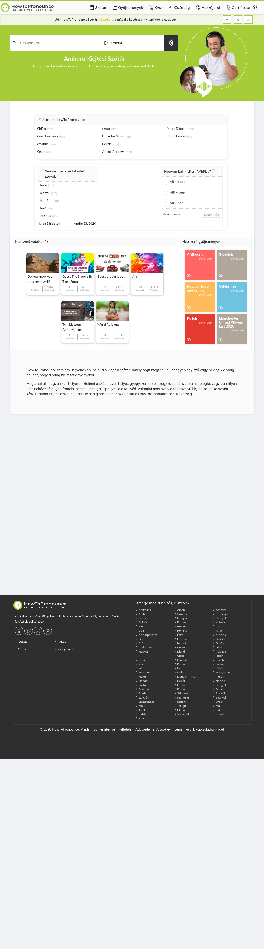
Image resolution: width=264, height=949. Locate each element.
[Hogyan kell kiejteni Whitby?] (213, 172)
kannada (181, 660)
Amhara (219, 609)
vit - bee (176, 203)
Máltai (141, 676)
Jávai (140, 660)
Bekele (106, 144)
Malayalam (221, 672)
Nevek (20, 649)
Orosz (218, 689)
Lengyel (219, 685)
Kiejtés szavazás (171, 214)
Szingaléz (181, 693)
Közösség (178, 7)
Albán (179, 609)
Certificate (237, 7)
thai (217, 706)
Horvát (180, 626)
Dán (140, 630)
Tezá (42, 208)
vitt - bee (177, 192)
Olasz (179, 655)
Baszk (141, 618)
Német (180, 643)
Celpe (41, 151)
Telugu (180, 706)
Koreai (180, 664)
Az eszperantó (146, 635)
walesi (218, 714)
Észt (178, 635)
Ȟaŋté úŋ (45, 200)
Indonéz (219, 651)
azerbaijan (221, 614)
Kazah (218, 660)
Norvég (219, 680)
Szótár (97, 7)
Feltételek (125, 729)
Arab (140, 614)
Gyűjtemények (127, 7)
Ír (138, 655)
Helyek (60, 642)
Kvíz (155, 7)
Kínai (140, 626)
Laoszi (218, 664)
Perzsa (180, 685)
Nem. (218, 647)
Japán (218, 655)
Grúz (140, 643)
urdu (217, 710)
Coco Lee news (47, 136)
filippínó (219, 635)
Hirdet (219, 729)
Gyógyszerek (64, 649)
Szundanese (145, 701)
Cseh (217, 626)
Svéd (217, 701)
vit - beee (177, 181)
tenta (106, 128)
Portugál (143, 689)
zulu (140, 718)
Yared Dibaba (176, 128)
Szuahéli (181, 701)
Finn (140, 639)
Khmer (141, 664)
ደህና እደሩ (45, 216)
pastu (141, 685)
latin (140, 668)
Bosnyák (220, 618)
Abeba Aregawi (113, 151)
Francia (180, 639)
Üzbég (141, 714)
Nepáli (180, 680)
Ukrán (179, 710)
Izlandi (180, 651)
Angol (218, 630)
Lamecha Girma (113, 136)
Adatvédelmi (144, 729)
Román (180, 689)
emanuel (43, 144)
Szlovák (219, 693)
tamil (140, 706)
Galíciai (219, 639)
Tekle (43, 185)
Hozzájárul (207, 7)
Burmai (180, 622)
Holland (180, 630)
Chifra (41, 128)
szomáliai (181, 697)
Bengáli (180, 618)
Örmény (180, 614)
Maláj (179, 672)
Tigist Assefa (176, 136)
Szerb (141, 693)
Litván (218, 668)
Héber (179, 647)
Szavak (21, 642)
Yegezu (44, 193)
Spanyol (219, 697)
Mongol (142, 680)
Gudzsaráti (144, 647)
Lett (178, 668)
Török (141, 710)
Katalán (219, 622)
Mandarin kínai (185, 676)
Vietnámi (181, 714)
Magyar (142, 651)
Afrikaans (143, 609)
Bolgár (141, 622)
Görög (218, 643)
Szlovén (142, 697)
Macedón (143, 672)
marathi (219, 676)
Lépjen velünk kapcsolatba (194, 729)
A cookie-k (164, 729)
